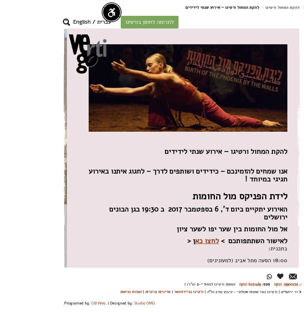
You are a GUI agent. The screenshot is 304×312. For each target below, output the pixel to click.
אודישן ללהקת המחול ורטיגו (279, 209)
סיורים (279, 180)
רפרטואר (277, 162)
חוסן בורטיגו (273, 102)
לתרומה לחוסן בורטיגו (102, 22)
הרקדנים (277, 145)
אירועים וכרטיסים (276, 241)
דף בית (264, 7)
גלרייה (279, 262)
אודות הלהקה (279, 123)
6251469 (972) (203, 284)
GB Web (51, 303)
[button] (19, 22)
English (35, 22)
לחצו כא (160, 241)
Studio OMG (97, 303)
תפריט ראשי (275, 300)
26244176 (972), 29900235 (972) (252, 284)
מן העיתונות (274, 278)
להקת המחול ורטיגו (235, 7)
